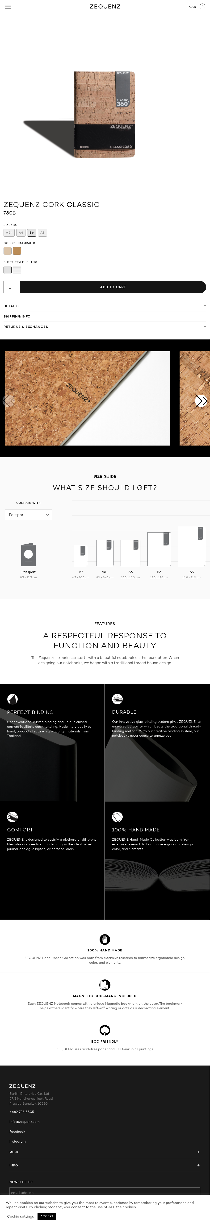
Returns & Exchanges (26, 327)
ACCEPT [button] (46, 1216)
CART (193, 6)
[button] (201, 401)
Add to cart (113, 287)
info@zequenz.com (24, 1122)
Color (9, 243)
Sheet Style (14, 262)
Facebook (17, 1132)
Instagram (17, 1142)
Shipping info (17, 316)
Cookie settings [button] (20, 1216)
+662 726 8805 (21, 1112)
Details (11, 306)
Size (7, 225)
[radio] (9, 233)
